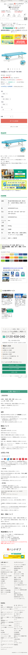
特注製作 (16, 570)
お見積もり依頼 (14, 372)
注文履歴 (3, 581)
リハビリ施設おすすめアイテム (20, 585)
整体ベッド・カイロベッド (6, 612)
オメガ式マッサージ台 (21, 24)
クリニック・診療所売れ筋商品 (20, 590)
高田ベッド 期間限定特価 (6, 607)
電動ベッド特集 (17, 577)
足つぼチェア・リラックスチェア (7, 645)
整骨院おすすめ (17, 579)
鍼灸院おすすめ (17, 593)
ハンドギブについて (5, 566)
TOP (2, 23)
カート (2, 584)
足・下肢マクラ (17, 614)
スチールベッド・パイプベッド (7, 641)
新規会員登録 (4, 588)
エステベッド (4, 649)
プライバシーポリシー (6, 570)
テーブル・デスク (18, 642)
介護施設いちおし (18, 588)
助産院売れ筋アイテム (19, 596)
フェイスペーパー (18, 621)
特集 (2, 605)
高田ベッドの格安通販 (6, 590)
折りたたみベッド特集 (19, 573)
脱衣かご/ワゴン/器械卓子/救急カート (20, 636)
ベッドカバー (17, 623)
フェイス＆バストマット (19, 610)
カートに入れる (14, 121)
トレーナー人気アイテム (19, 598)
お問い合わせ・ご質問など (14, 365)
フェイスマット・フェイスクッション (20, 608)
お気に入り (3, 583)
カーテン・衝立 (17, 630)
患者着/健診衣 (17, 634)
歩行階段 (3, 632)
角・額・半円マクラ (18, 605)
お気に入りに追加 (14, 126)
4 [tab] (15, 69)
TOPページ (3, 564)
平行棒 (2, 630)
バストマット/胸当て (18, 612)
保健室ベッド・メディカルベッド (7, 638)
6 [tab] (19, 69)
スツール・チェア (18, 626)
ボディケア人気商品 (18, 583)
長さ (2, 96)
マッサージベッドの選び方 (20, 564)
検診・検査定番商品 (18, 594)
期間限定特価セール (18, 568)
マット (15, 619)
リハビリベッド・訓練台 (6, 625)
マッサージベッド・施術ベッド (11, 23)
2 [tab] (10, 69)
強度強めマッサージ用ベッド (8, 24)
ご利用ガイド (4, 579)
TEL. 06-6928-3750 (14, 340)
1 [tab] (8, 69)
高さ (2, 102)
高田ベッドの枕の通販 (6, 592)
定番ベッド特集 (17, 572)
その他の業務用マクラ (19, 617)
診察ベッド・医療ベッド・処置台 (7, 618)
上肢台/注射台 (17, 639)
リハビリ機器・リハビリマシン (7, 628)
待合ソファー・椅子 (18, 628)
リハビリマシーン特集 (19, 575)
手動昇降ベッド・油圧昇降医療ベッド (7, 623)
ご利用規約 (3, 568)
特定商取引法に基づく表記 (6, 572)
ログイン (3, 586)
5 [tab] (17, 69)
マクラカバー (17, 625)
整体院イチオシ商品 (18, 581)
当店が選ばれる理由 (18, 566)
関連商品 (16, 644)
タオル (15, 641)
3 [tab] (13, 69)
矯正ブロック (17, 615)
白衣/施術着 (16, 632)
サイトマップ (4, 594)
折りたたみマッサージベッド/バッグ (6, 614)
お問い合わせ (4, 573)
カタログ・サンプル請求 (14, 368)
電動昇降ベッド (4, 620)
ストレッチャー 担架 (6, 636)
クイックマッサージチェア (6, 647)
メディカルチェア (5, 634)
